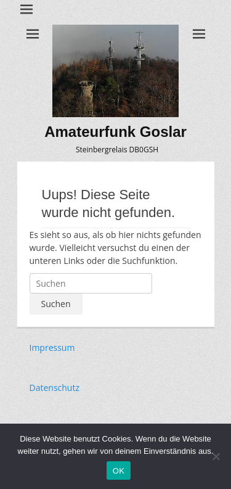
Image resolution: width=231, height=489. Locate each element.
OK (118, 470)
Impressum (52, 347)
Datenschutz (54, 387)
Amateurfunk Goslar (115, 131)
